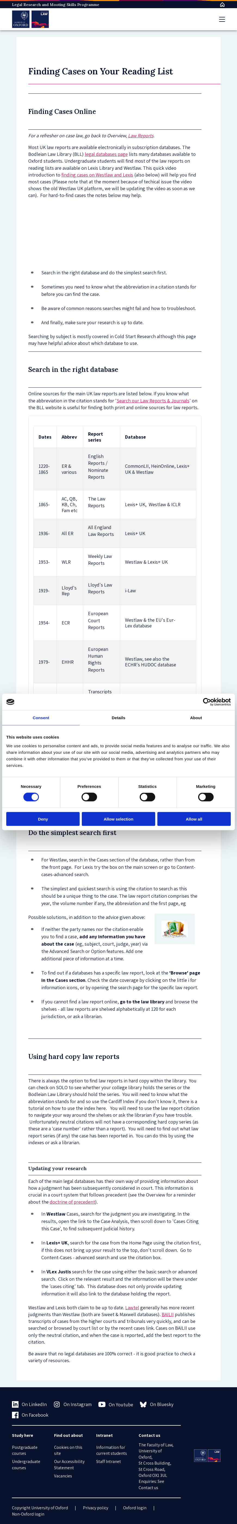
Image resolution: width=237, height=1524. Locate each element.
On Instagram (73, 1404)
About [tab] (196, 717)
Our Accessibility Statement (69, 1464)
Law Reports (140, 135)
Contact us (148, 1487)
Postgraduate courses (25, 1450)
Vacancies (63, 1476)
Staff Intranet (108, 1461)
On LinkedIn (29, 1404)
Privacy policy (95, 1508)
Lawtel (132, 1307)
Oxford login (134, 1508)
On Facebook (30, 1415)
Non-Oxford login (28, 1514)
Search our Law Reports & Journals (153, 400)
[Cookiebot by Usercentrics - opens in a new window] (207, 702)
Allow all (194, 818)
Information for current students (111, 1450)
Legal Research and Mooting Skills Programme (55, 4)
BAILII (168, 1314)
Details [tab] (118, 717)
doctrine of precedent (72, 1202)
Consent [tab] (41, 717)
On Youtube (115, 1404)
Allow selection (118, 818)
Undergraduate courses (26, 1464)
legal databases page (106, 154)
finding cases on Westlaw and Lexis (97, 175)
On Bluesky (156, 1404)
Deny (43, 818)
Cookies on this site (68, 1450)
